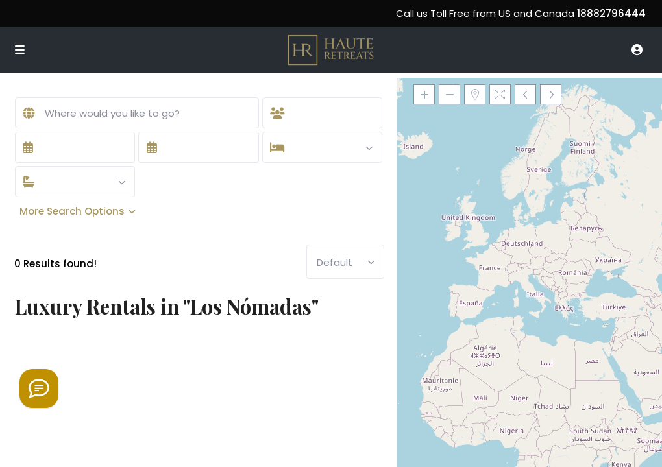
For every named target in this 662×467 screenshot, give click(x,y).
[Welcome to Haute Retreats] (38, 388)
